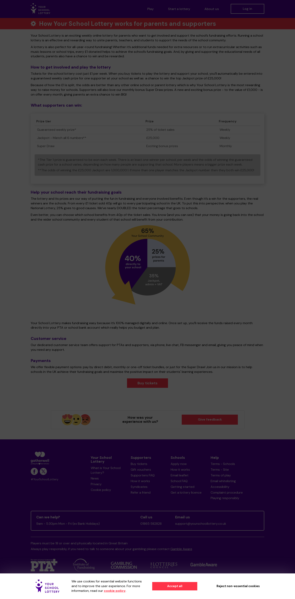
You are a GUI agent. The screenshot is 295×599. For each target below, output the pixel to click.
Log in (247, 9)
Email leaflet (179, 475)
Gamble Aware (181, 549)
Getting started (182, 487)
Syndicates (139, 487)
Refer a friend (141, 492)
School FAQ (179, 481)
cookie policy (115, 591)
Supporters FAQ (143, 475)
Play (150, 9)
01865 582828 (151, 523)
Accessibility (220, 487)
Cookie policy (101, 490)
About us (211, 9)
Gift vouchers (141, 469)
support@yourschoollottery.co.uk (200, 523)
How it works (140, 481)
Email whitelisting (223, 481)
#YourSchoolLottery (44, 479)
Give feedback (210, 419)
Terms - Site (220, 469)
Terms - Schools (223, 464)
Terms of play (221, 475)
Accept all (174, 586)
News (95, 478)
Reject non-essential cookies (238, 586)
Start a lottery (179, 9)
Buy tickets (147, 383)
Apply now (179, 464)
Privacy (96, 484)
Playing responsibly (225, 498)
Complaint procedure (227, 492)
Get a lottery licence (186, 492)
